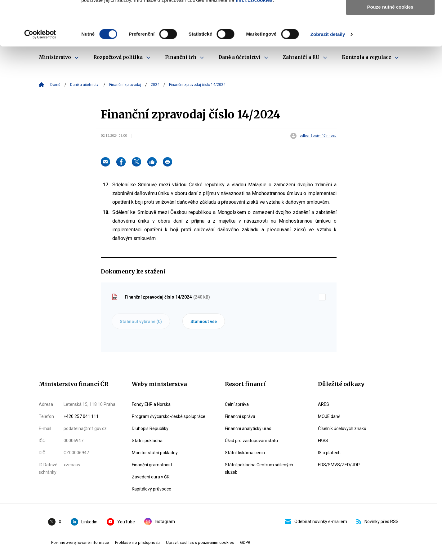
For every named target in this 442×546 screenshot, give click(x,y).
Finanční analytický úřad (248, 428)
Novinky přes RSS (377, 521)
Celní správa (237, 404)
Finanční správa (240, 416)
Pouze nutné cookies (390, 51)
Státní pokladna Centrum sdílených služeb (259, 468)
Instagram (159, 521)
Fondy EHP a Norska (151, 404)
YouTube (121, 522)
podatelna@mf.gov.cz (85, 428)
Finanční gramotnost (152, 464)
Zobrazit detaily (327, 79)
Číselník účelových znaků (342, 428)
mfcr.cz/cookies (254, 44)
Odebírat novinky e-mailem (316, 521)
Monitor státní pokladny (155, 452)
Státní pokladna (147, 440)
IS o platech (329, 452)
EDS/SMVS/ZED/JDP (339, 464)
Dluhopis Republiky (150, 428)
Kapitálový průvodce (151, 488)
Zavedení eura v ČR (151, 476)
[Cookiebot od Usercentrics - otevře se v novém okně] (40, 79)
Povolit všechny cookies (390, 15)
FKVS (323, 440)
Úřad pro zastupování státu (251, 440)
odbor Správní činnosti (318, 136)
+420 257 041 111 (81, 416)
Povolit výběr (390, 33)
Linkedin (84, 522)
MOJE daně (329, 416)
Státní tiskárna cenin (245, 452)
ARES (323, 404)
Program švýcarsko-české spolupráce (168, 416)
